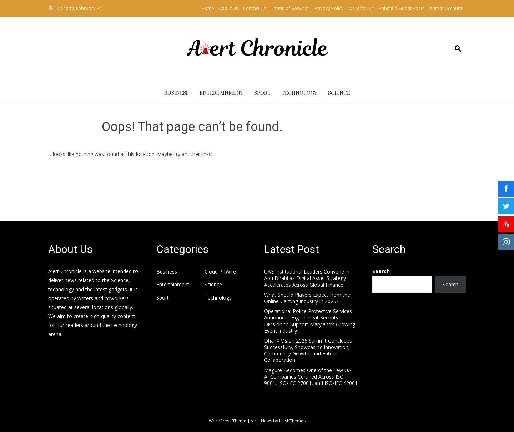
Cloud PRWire (220, 272)
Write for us (361, 8)
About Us (228, 8)
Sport (262, 92)
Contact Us (254, 8)
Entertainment (221, 92)
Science (339, 92)
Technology (299, 92)
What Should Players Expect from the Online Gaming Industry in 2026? (307, 298)
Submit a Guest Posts (401, 8)
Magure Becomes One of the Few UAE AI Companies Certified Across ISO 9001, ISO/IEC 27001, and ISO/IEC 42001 (311, 376)
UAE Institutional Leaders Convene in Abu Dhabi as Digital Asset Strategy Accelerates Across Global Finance (306, 278)
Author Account (445, 8)
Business (176, 92)
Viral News (261, 421)
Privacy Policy (329, 8)
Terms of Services (290, 8)
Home (207, 8)
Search (381, 271)
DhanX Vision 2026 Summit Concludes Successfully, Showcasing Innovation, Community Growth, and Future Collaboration (308, 350)
